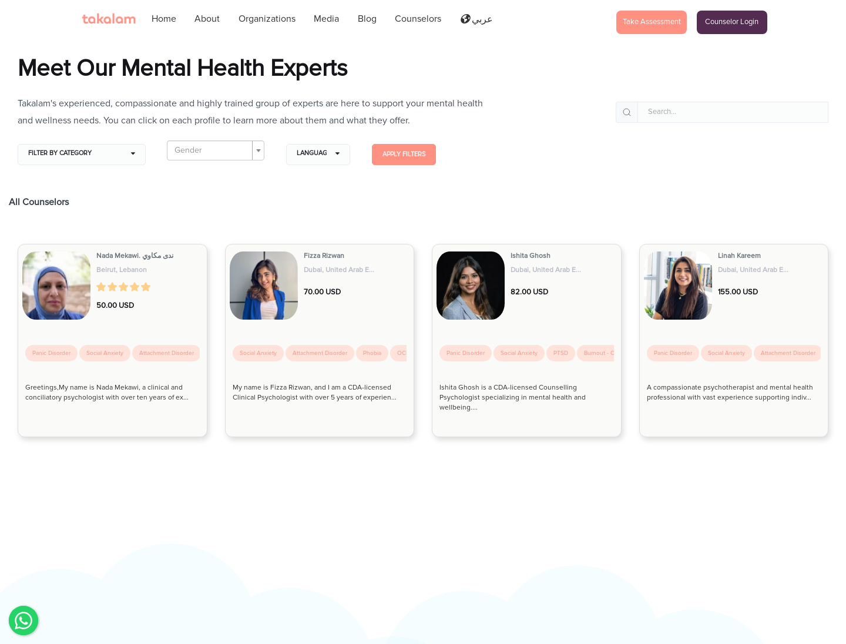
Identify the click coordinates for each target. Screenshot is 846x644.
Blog (367, 19)
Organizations (267, 19)
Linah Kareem (739, 255)
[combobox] (215, 150)
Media (326, 19)
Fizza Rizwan (324, 255)
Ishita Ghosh (530, 255)
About (207, 19)
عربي (476, 19)
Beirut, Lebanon (121, 270)
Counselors (418, 19)
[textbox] (212, 150)
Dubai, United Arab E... (339, 270)
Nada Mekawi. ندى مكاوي (134, 255)
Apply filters (403, 154)
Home (164, 19)
